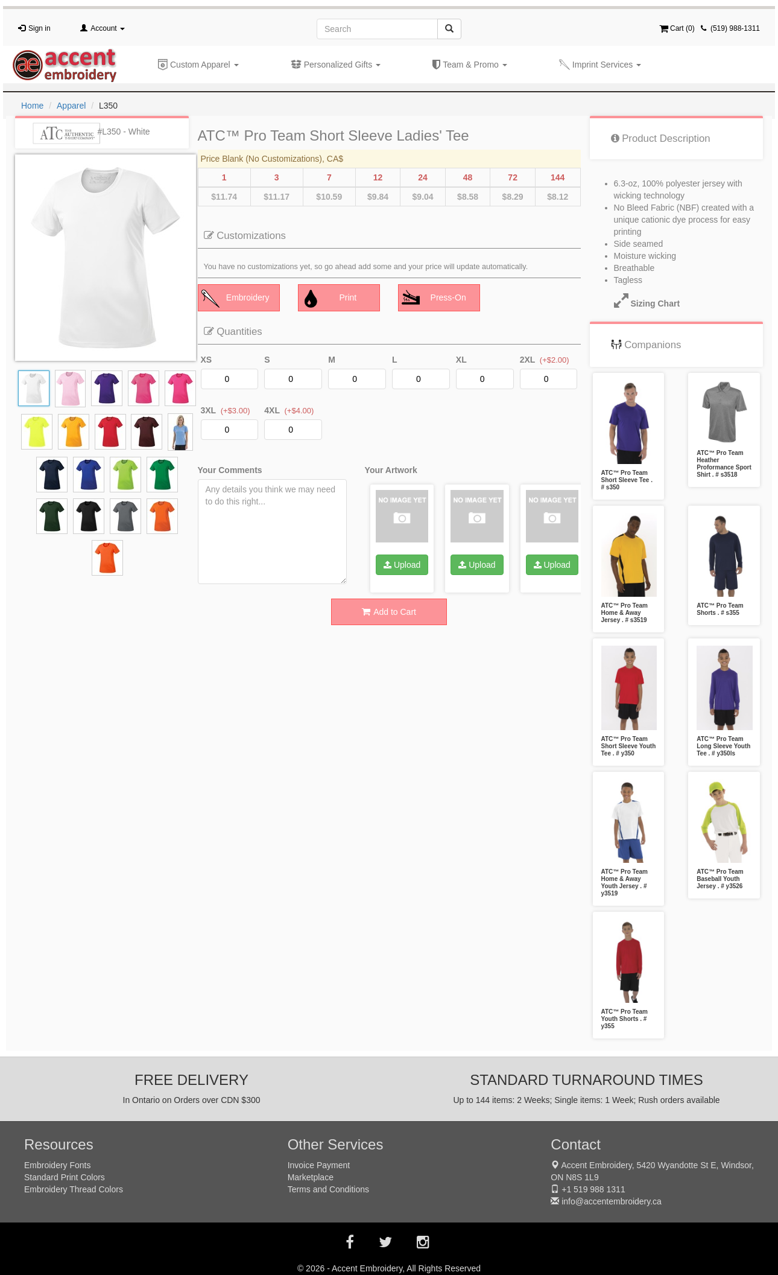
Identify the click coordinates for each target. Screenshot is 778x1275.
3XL (209, 410)
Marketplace (311, 1177)
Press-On (434, 299)
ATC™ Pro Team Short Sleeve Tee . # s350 (627, 480)
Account (107, 28)
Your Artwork (391, 470)
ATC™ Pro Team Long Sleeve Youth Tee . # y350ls (723, 746)
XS (206, 359)
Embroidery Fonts (57, 1165)
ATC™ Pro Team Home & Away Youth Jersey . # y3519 (624, 882)
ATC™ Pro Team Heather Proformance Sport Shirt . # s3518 (724, 464)
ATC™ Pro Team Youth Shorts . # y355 (624, 1018)
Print (329, 299)
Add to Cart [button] (389, 612)
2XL (528, 359)
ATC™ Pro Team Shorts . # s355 (720, 609)
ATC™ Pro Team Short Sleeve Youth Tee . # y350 (628, 746)
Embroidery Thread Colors (73, 1189)
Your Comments (230, 470)
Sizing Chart (641, 303)
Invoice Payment (319, 1165)
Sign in (39, 28)
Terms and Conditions (328, 1189)
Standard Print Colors (64, 1177)
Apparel (71, 105)
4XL (272, 410)
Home (32, 105)
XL (461, 359)
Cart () (677, 28)
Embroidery (235, 299)
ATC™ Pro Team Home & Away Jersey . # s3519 (624, 612)
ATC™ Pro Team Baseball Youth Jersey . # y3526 (720, 878)
